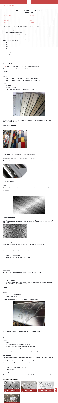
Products (21, 2)
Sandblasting (6, 20)
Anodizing (4, 66)
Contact (43, 2)
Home (7, 2)
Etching (31, 20)
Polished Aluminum (7, 17)
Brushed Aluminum (33, 17)
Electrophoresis (6, 22)
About (14, 2)
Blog (7, 5)
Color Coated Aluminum (33, 15)
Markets (36, 2)
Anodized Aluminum (7, 15)
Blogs (51, 2)
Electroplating (32, 22)
